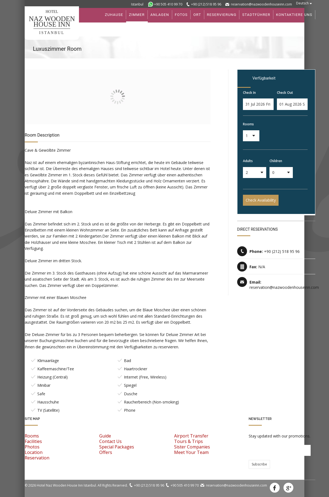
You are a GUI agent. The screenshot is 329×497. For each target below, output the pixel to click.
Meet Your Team (191, 452)
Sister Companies (192, 447)
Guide (105, 436)
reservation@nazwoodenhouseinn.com (261, 4)
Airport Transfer (191, 436)
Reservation (37, 458)
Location (33, 452)
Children (276, 161)
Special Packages (116, 447)
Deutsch (302, 3)
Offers (105, 452)
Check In (249, 92)
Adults (248, 161)
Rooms (248, 124)
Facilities (33, 441)
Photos (32, 447)
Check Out (285, 92)
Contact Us (110, 441)
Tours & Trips (188, 441)
